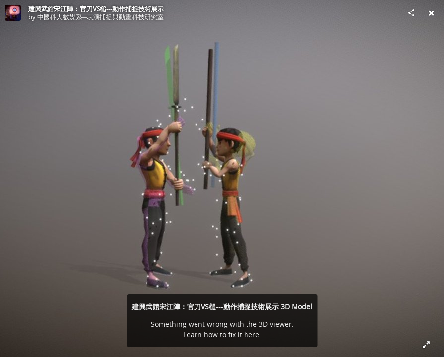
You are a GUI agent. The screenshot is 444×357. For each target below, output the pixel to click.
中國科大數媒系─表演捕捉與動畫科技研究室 (100, 16)
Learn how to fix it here (221, 334)
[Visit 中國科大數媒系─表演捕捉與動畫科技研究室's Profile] (13, 13)
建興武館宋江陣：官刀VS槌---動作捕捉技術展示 (96, 8)
